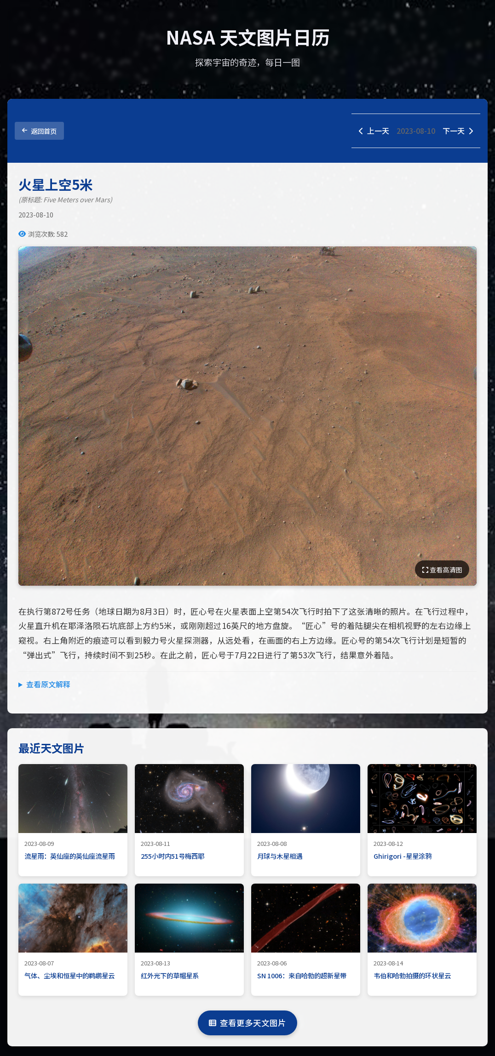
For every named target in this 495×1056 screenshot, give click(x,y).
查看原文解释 (48, 684)
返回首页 (39, 131)
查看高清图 (442, 569)
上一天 (374, 130)
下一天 (458, 130)
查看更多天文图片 (247, 1022)
